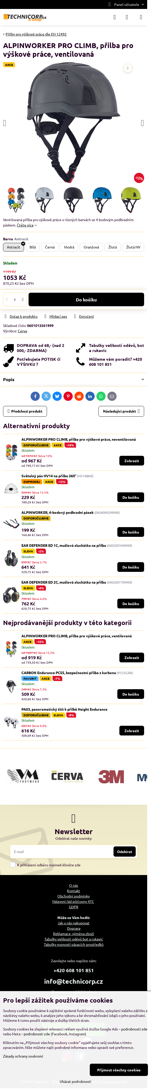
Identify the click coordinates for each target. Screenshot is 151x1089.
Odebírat (124, 851)
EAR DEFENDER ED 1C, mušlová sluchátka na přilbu (64, 545)
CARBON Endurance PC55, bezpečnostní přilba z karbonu (68, 672)
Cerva (22, 330)
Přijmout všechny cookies (119, 1070)
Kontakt (73, 890)
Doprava (73, 928)
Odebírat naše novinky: (73, 838)
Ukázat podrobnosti (75, 1081)
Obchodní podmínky (73, 896)
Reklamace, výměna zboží (73, 933)
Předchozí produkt (25, 411)
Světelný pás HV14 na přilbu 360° (48, 475)
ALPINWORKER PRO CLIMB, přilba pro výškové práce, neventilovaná (78, 439)
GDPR (73, 906)
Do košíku (86, 299)
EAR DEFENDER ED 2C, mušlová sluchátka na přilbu (64, 582)
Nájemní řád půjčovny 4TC (73, 901)
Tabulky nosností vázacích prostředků (74, 944)
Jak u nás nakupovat (74, 923)
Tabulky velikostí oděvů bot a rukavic (73, 939)
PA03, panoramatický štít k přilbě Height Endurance (64, 709)
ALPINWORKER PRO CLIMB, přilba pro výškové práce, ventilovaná (76, 635)
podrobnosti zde (134, 1029)
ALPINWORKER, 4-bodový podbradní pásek (57, 512)
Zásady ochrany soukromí (23, 1056)
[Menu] (141, 17)
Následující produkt (121, 411)
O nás (73, 885)
